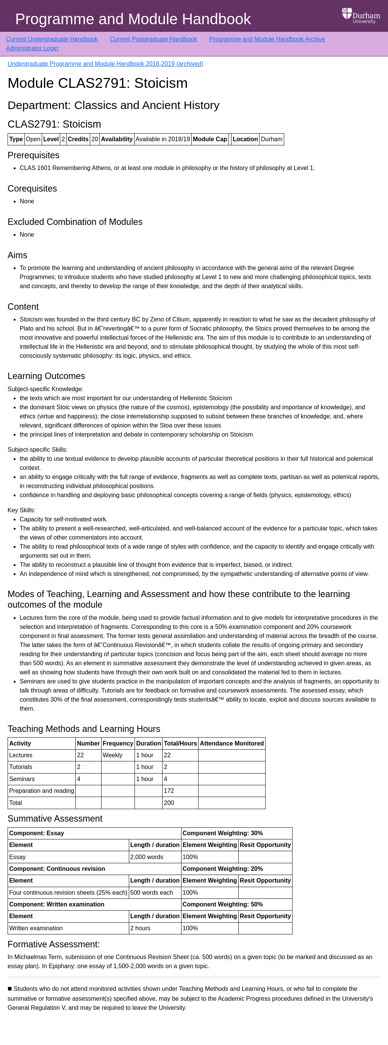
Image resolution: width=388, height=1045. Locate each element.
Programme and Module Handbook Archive (267, 39)
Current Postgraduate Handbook (153, 39)
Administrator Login (32, 48)
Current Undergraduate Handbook (52, 39)
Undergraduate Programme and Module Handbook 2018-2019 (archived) (105, 64)
